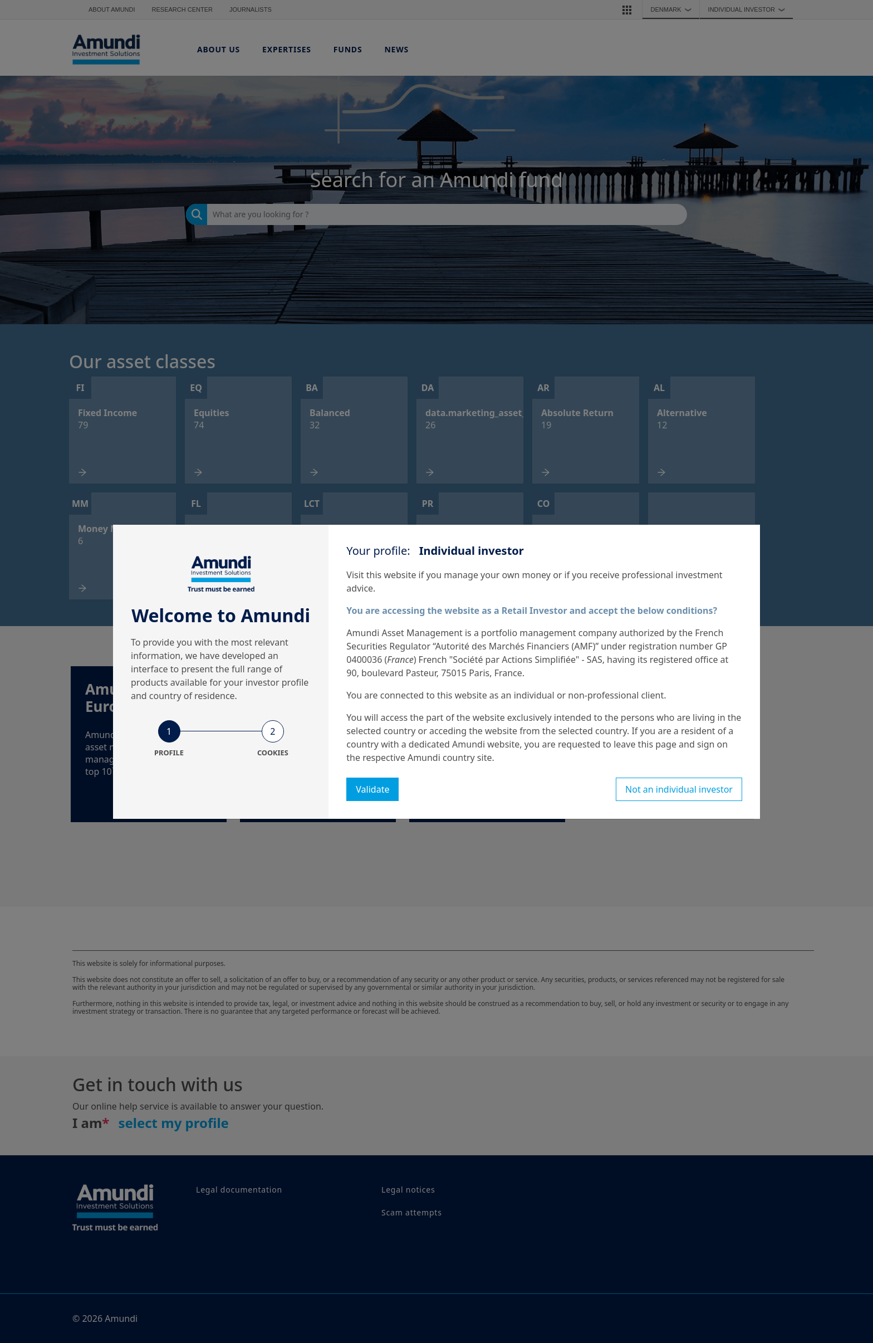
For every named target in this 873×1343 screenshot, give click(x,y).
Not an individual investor (679, 789)
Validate (372, 789)
